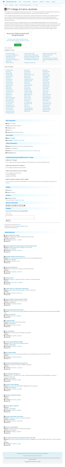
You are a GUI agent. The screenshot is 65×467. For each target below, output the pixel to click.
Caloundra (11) (9, 79)
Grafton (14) (8, 87)
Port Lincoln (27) (46, 102)
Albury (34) (45, 70)
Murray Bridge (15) (47, 97)
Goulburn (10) (46, 85)
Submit (8, 220)
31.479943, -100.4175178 (16, 293)
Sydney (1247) (46, 106)
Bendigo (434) (9, 74)
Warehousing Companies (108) (50, 53)
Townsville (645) (46, 108)
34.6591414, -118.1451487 (16, 421)
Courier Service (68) (10, 53)
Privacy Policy (34, 453)
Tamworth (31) (9, 108)
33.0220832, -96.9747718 (16, 271)
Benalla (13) (45, 73)
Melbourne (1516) (47, 94)
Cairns (16, 5)
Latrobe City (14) (9, 91)
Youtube (34, 455)
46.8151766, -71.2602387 (16, 239)
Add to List (18, 224)
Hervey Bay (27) (46, 87)
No (10, 213)
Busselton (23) (27, 77)
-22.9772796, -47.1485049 (16, 282)
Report (16, 227)
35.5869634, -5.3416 (15, 261)
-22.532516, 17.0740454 (16, 346)
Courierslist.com (11, 2)
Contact (53, 1)
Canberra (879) (46, 79)
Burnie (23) (8, 77)
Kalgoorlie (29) (27, 90)
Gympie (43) (27, 87)
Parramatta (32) (9, 100)
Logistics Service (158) (29, 53)
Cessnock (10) (9, 80)
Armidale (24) (27, 71)
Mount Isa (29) (27, 97)
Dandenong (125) (28, 80)
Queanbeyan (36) (28, 103)
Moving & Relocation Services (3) (50, 58)
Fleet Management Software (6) (31, 59)
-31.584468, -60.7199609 (16, 389)
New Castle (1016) (10, 99)
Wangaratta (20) (46, 109)
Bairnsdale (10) (46, 71)
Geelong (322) (27, 83)
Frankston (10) (46, 82)
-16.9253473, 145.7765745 (18, 140)
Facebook (25, 455)
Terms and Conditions (43, 453)
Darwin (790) (45, 80)
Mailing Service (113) (47, 55)
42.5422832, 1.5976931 (16, 399)
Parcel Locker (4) (9, 62)
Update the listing (19, 200)
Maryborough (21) (28, 94)
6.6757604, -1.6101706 (16, 325)
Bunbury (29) (27, 76)
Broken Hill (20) (9, 76)
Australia (11, 5)
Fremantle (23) (9, 83)
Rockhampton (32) (47, 103)
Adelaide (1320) (9, 70)
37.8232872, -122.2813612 (16, 367)
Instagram (39, 455)
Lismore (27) (45, 91)
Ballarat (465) (9, 73)
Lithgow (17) (9, 93)
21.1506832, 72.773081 (16, 443)
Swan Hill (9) (27, 106)
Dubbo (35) (26, 82)
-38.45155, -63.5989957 (16, 410)
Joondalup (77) (9, 90)
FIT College (12, 138)
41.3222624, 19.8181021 (16, 357)
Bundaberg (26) (46, 76)
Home (20, 1)
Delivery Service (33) (10, 58)
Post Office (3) (46, 56)
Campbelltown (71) (28, 79)
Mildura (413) (27, 96)
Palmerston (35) (46, 99)
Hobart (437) (9, 88)
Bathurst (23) (27, 73)
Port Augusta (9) (28, 102)
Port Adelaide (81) (10, 102)
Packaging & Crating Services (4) (31, 58)
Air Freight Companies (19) (12, 55)
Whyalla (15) (27, 111)
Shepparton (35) (46, 105)
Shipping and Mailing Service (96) (31, 56)
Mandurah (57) (9, 94)
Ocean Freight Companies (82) (31, 55)
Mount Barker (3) (46, 96)
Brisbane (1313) (46, 74)
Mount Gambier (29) (10, 97)
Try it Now (17, 45)
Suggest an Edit (24, 226)
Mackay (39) (45, 93)
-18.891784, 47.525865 (16, 379)
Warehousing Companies (25, 5)
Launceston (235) (28, 91)
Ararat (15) (8, 71)
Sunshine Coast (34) (10, 106)
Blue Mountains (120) (29, 74)
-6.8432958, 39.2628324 (16, 303)
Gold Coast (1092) (28, 85)
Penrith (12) (27, 100)
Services (47, 1)
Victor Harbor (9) (9, 109)
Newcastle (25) (27, 99)
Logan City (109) (28, 93)
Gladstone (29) (9, 85)
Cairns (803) (45, 77)
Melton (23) (8, 96)
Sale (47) (26, 105)
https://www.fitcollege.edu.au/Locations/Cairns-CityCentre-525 (25, 150)
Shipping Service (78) (10, 56)
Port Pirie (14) (9, 103)
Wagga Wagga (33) (28, 109)
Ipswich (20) (45, 88)
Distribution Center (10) (29, 62)
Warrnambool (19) (10, 111)
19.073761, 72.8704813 (16, 316)
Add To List (35, 1)
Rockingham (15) (10, 105)
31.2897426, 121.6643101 (16, 250)
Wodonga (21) (46, 111)
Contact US (27, 453)
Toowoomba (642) (28, 108)
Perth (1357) (45, 100)
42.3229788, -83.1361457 (16, 335)
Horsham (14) (27, 88)
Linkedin (30, 455)
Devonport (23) (9, 82)
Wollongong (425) (10, 112)
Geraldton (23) (46, 83)
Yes (7, 213)
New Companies (27, 1)
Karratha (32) (46, 90)
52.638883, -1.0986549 (16, 431)
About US (42, 1)
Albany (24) (26, 70)
